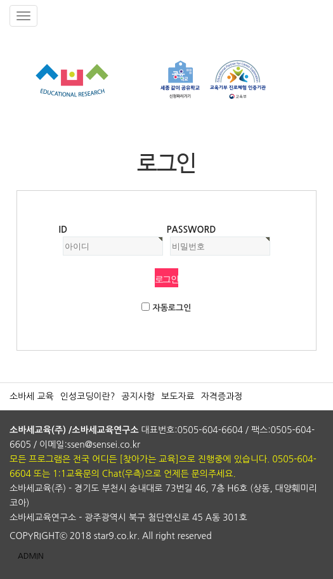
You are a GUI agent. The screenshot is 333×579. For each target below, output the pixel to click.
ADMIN (31, 556)
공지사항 (138, 396)
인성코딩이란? (87, 396)
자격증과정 (222, 396)
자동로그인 (171, 308)
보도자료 (178, 396)
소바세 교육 (32, 396)
